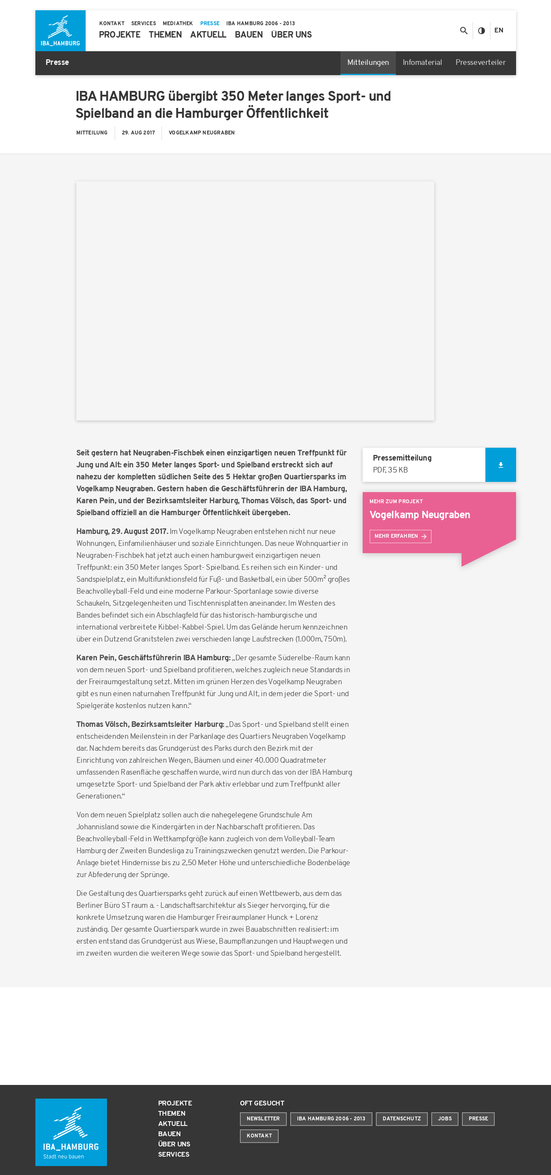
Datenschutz (402, 1119)
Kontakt (259, 1136)
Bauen (169, 1134)
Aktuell (173, 1124)
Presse (478, 1119)
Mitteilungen (368, 63)
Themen (171, 1114)
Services (174, 1155)
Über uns (174, 1144)
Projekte (175, 1103)
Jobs (445, 1119)
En (498, 30)
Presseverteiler (480, 63)
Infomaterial (422, 63)
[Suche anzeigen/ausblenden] (464, 30)
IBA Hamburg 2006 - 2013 (331, 1119)
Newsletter (263, 1119)
